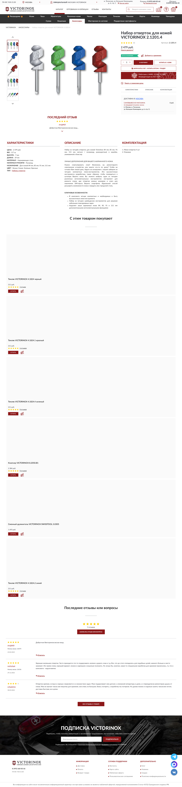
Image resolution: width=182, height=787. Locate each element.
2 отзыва (23, 287)
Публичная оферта (117, 773)
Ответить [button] (40, 655)
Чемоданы (170, 16)
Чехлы (89, 16)
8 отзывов (23, 409)
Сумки (48, 21)
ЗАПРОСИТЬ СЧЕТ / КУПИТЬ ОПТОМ (149, 68)
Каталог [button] (59, 9)
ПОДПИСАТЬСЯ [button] (112, 739)
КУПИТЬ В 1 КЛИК (165, 62)
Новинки (145, 769)
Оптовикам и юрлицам (77, 9)
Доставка (81, 766)
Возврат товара (83, 773)
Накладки (103, 16)
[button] (150, 3)
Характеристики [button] (131, 89)
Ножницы (155, 16)
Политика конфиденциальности (154, 776)
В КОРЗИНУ (143, 62)
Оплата (80, 769)
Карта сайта (114, 769)
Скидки (144, 773)
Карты (142, 16)
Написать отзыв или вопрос (91, 632)
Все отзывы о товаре (91, 704)
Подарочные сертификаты (125, 21)
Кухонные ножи (74, 16)
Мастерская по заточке (98, 21)
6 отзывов (23, 348)
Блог (143, 766)
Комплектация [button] (166, 89)
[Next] (13, 103)
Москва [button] (139, 99)
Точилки (116, 16)
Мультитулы (56, 16)
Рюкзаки (129, 16)
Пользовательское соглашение (121, 776)
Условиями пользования (110, 744)
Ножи (31, 16)
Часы (42, 16)
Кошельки (61, 21)
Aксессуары (77, 21)
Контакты (106, 9)
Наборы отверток (18, 171)
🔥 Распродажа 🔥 (15, 16)
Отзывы (95, 9)
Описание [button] (149, 89)
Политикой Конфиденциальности (89, 744)
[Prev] (13, 37)
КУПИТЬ (13, 291)
